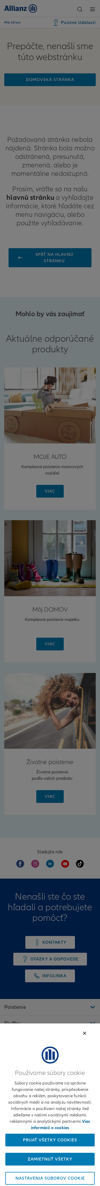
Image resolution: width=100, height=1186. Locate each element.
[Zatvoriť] (84, 1033)
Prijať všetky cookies (50, 1140)
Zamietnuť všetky (50, 1159)
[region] (50, 1104)
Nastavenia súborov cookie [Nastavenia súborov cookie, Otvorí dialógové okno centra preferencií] (50, 1178)
